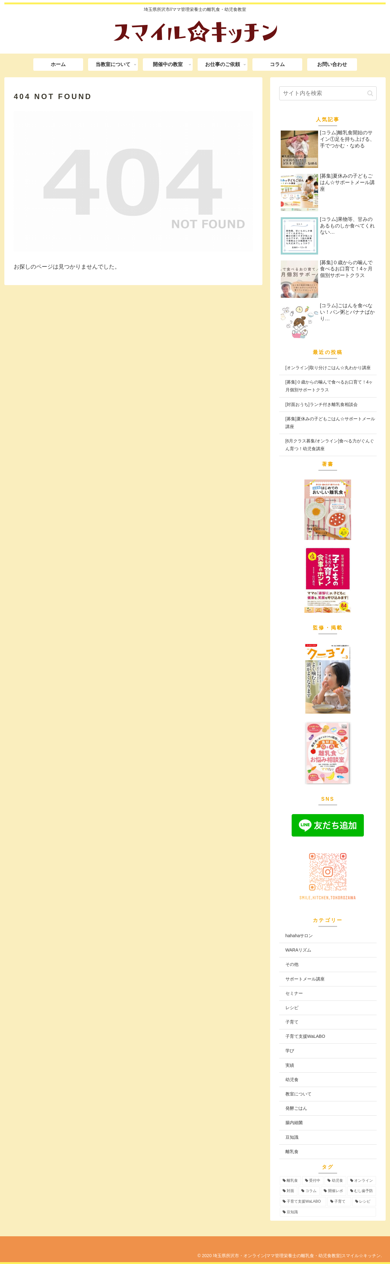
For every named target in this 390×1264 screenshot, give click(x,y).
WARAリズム (298, 949)
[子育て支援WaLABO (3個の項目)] (303, 1201)
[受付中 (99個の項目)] (312, 1180)
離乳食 (291, 1151)
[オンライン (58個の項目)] (361, 1180)
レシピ (291, 1007)
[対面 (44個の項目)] (288, 1191)
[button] (370, 93)
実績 (289, 1065)
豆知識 (291, 1137)
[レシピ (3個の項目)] (364, 1201)
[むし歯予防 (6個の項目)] (361, 1191)
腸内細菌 (294, 1122)
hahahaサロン (299, 935)
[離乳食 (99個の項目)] (290, 1180)
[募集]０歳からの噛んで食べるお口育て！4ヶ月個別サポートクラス (329, 385)
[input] (328, 93)
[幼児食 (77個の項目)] (335, 1180)
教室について (298, 1093)
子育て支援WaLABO (305, 1036)
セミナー (294, 993)
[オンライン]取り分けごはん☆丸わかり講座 (328, 367)
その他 (291, 964)
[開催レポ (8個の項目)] (333, 1191)
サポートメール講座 (305, 978)
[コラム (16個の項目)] (309, 1191)
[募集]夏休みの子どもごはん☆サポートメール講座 (330, 422)
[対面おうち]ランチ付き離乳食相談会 (321, 404)
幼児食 (291, 1079)
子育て (291, 1021)
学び (289, 1050)
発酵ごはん (296, 1108)
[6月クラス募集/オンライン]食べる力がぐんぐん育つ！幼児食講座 (329, 444)
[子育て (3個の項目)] (339, 1201)
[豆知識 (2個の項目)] (328, 1212)
